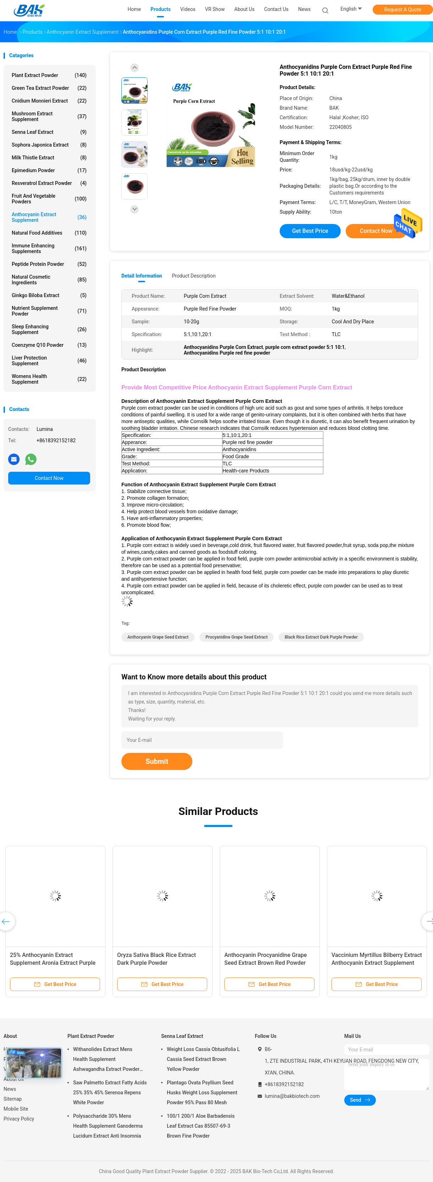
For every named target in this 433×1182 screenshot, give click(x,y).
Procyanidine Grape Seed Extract (236, 637)
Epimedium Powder (49, 170)
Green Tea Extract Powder (49, 88)
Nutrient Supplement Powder (49, 311)
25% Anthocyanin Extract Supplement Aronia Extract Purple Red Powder (52, 963)
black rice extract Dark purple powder (321, 637)
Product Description (193, 276)
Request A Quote (402, 9)
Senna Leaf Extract (49, 132)
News (10, 1089)
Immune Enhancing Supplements (49, 248)
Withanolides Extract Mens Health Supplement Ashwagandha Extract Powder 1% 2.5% (106, 1060)
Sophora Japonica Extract (49, 144)
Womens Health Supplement (49, 379)
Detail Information (141, 276)
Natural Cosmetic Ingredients (49, 279)
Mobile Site (16, 1109)
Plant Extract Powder (49, 75)
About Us (14, 1079)
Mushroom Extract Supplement (49, 116)
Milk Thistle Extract (49, 157)
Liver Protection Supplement (49, 360)
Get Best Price (310, 231)
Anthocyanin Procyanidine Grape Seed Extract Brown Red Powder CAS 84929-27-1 (265, 963)
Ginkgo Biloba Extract (49, 295)
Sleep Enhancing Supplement (49, 329)
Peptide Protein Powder (49, 264)
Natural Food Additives (49, 232)
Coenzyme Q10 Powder (49, 345)
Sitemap (13, 1099)
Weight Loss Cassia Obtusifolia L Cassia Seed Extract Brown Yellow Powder (203, 1059)
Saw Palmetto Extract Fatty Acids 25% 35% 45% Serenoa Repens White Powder (110, 1092)
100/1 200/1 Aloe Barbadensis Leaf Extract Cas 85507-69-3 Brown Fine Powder (201, 1126)
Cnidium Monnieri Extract (49, 100)
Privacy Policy (19, 1119)
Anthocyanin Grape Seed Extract (157, 637)
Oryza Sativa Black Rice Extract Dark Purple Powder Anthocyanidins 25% (156, 963)
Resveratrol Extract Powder (49, 183)
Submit (157, 761)
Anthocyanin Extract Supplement (49, 217)
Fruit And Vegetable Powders (49, 198)
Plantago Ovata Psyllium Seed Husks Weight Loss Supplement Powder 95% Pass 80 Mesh (202, 1092)
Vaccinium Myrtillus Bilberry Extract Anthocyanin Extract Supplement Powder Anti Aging (376, 963)
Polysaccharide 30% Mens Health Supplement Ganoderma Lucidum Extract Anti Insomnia (108, 1126)
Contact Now (49, 478)
